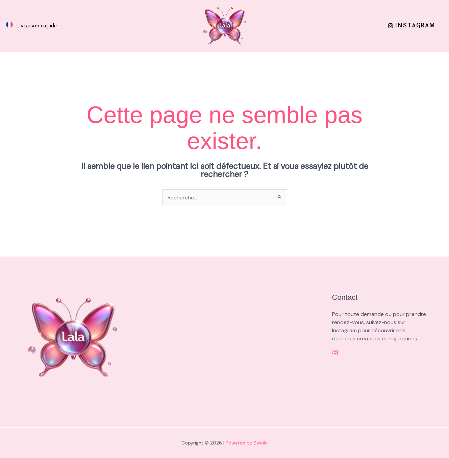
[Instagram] (335, 353)
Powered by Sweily (247, 443)
